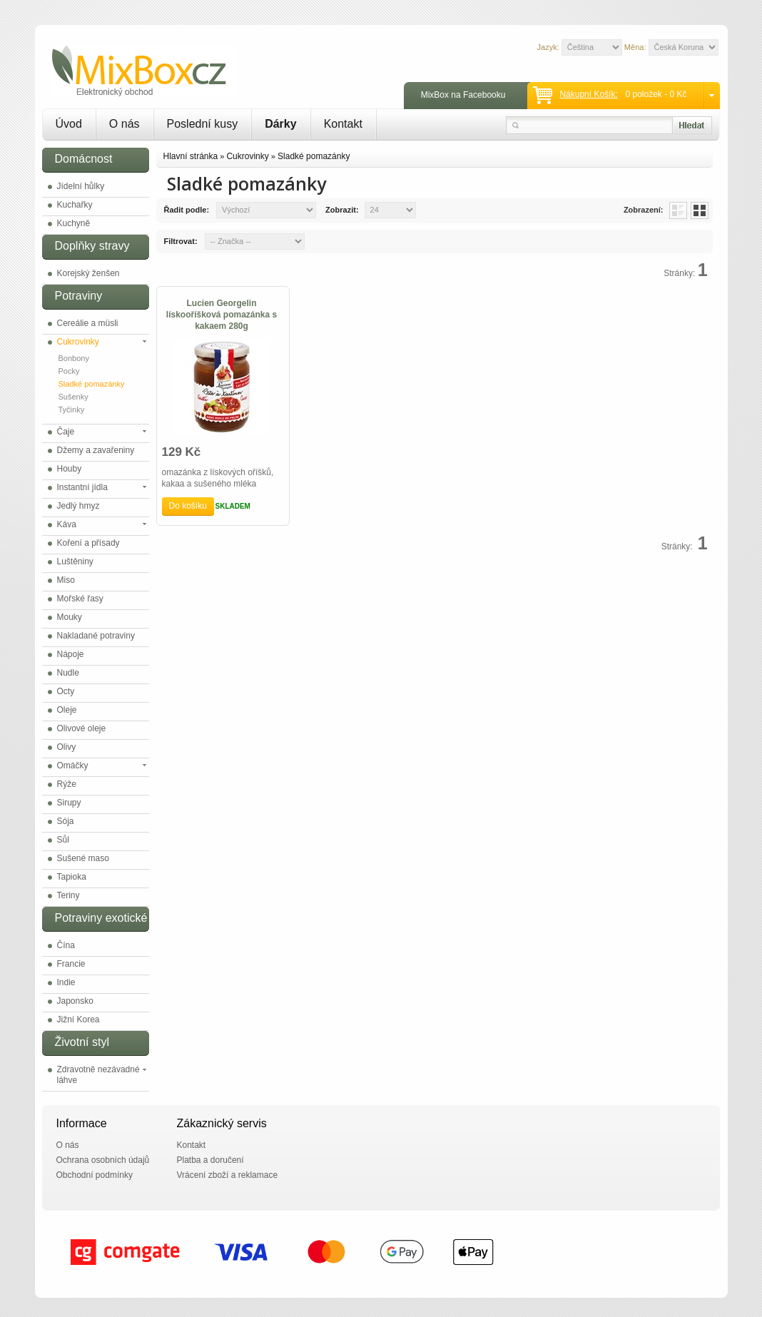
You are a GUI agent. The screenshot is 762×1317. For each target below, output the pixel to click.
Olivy (66, 747)
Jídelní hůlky (81, 186)
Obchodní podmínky (94, 1175)
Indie (66, 982)
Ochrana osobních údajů (103, 1160)
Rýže (66, 784)
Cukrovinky (78, 342)
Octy (66, 691)
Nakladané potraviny (96, 636)
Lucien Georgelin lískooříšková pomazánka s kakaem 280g (221, 314)
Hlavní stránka (190, 156)
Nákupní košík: (588, 94)
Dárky (280, 124)
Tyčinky (72, 409)
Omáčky (72, 766)
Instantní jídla (82, 487)
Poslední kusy (202, 124)
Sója (65, 821)
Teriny (68, 895)
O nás (124, 124)
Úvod (69, 124)
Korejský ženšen (88, 273)
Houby (69, 469)
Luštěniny (75, 561)
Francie (71, 964)
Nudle (68, 673)
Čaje (66, 432)
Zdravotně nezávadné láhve (98, 1074)
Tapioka (71, 877)
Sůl (63, 840)
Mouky (69, 617)
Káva (66, 524)
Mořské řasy (80, 599)
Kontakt (343, 124)
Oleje (67, 710)
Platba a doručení (210, 1160)
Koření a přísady (88, 543)
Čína (66, 945)
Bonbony (74, 358)
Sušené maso (83, 858)
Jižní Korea (78, 1019)
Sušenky (73, 396)
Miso (66, 580)
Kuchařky (75, 205)
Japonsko (75, 1001)
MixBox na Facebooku (463, 95)
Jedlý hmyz (78, 506)
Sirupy (69, 803)
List (678, 210)
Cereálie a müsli (87, 323)
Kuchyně (74, 223)
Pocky (69, 371)
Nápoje (70, 654)
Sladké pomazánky (92, 384)
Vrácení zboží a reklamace (227, 1175)
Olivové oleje (81, 728)
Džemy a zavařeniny (96, 450)
